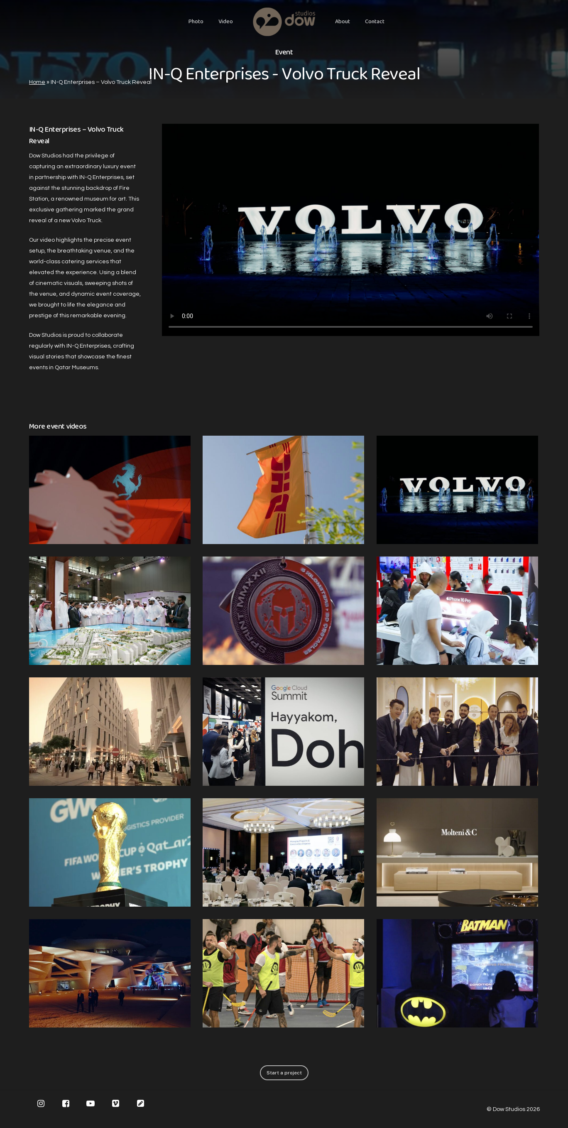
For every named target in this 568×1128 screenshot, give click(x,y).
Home (37, 82)
